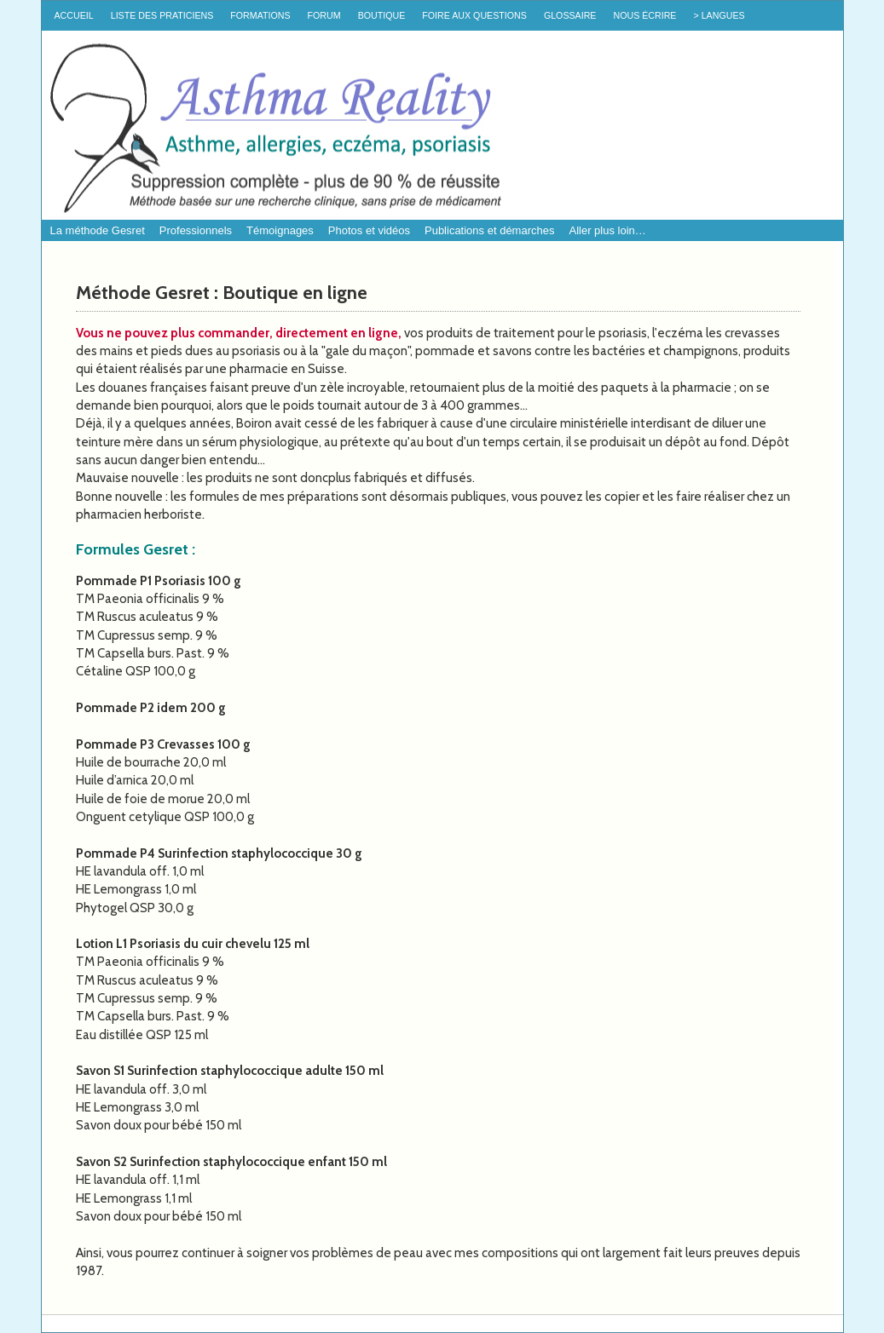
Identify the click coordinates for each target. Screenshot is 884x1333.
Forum (324, 15)
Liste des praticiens (162, 15)
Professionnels (195, 230)
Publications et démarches (489, 230)
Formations (260, 15)
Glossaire (570, 15)
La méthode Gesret (97, 230)
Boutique (382, 15)
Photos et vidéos (369, 230)
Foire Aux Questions (474, 15)
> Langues (718, 15)
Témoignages (280, 230)
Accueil (74, 15)
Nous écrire (644, 15)
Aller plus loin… (607, 230)
